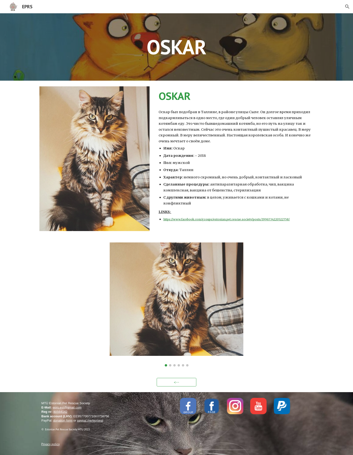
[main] (176, 47)
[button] (347, 6)
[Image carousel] (176, 304)
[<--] (176, 382)
